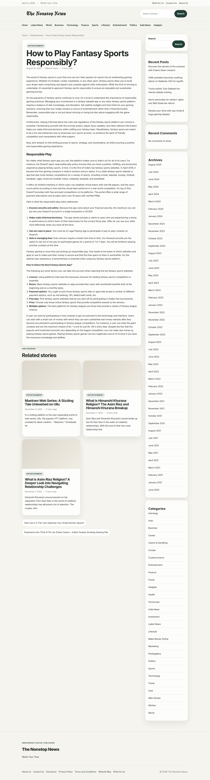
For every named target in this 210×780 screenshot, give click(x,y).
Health (151, 594)
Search (180, 13)
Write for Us (158, 3)
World (49, 25)
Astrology (153, 513)
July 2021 (153, 438)
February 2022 (155, 386)
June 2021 (153, 445)
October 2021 (155, 415)
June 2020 (153, 489)
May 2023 (153, 275)
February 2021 (155, 475)
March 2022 (154, 379)
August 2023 (154, 253)
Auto (150, 520)
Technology (72, 25)
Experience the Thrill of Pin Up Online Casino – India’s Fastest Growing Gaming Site (66, 532)
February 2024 (155, 209)
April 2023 (153, 283)
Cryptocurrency (156, 557)
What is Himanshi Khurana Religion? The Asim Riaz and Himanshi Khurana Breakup (107, 404)
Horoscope (153, 602)
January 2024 (155, 216)
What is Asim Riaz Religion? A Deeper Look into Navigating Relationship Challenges (47, 483)
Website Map (104, 772)
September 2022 (156, 334)
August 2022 (154, 342)
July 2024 (153, 172)
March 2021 (154, 467)
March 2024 (154, 201)
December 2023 (156, 223)
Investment (153, 616)
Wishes (152, 705)
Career (151, 535)
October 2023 (155, 238)
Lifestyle (105, 25)
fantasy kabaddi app (88, 101)
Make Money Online (158, 639)
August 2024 (154, 164)
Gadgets (158, 25)
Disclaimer (51, 772)
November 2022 (156, 319)
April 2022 (153, 371)
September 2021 (156, 423)
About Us (183, 3)
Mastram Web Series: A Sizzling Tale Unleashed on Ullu (49, 402)
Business (59, 25)
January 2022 (155, 393)
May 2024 (153, 186)
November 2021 (156, 408)
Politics (133, 25)
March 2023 (154, 290)
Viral (150, 690)
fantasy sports (106, 81)
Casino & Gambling (157, 542)
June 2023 (153, 268)
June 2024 (153, 179)
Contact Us (171, 3)
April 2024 (153, 194)
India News (145, 25)
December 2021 (156, 401)
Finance (85, 25)
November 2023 (156, 231)
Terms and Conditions (85, 772)
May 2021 (153, 452)
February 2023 (155, 297)
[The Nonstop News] (75, 13)
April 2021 (153, 460)
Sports (95, 25)
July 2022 (153, 349)
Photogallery (154, 653)
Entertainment (120, 25)
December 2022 (156, 312)
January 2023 (155, 305)
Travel (151, 683)
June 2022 (153, 356)
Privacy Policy (66, 772)
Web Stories (154, 698)
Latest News (37, 25)
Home (25, 25)
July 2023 (153, 260)
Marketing (153, 646)
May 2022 (153, 364)
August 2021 (154, 430)
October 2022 (155, 327)
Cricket (151, 550)
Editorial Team (51, 68)
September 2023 (156, 246)
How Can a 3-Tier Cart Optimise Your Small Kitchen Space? (54, 523)
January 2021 (155, 482)
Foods (151, 579)
